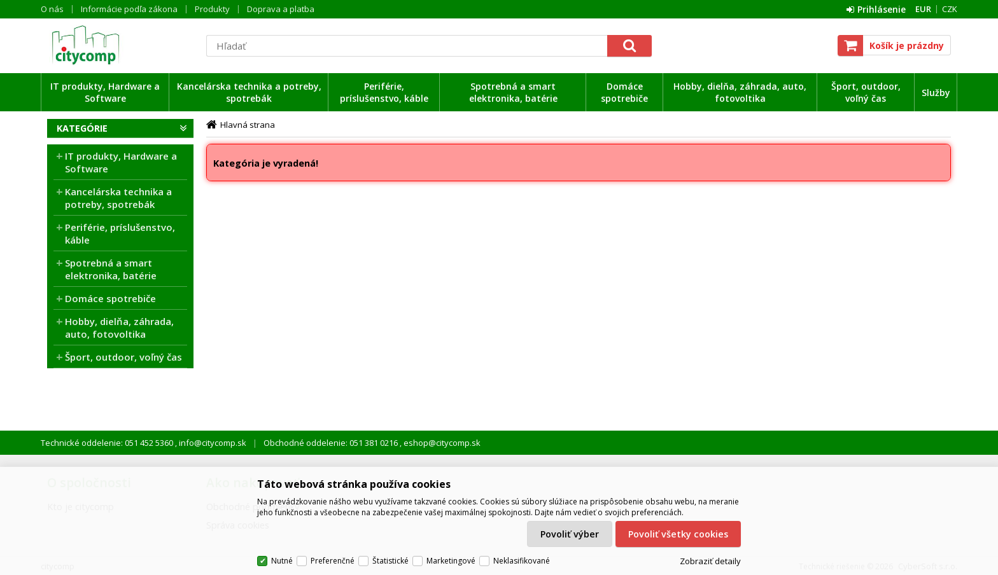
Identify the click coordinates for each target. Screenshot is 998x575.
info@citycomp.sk (211, 442)
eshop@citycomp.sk (441, 442)
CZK (949, 9)
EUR (923, 9)
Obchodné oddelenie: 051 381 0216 (332, 442)
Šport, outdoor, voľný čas (866, 92)
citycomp (120, 45)
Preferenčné (333, 560)
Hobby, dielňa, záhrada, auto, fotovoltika (739, 92)
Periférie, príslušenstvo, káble (384, 92)
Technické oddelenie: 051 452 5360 (108, 442)
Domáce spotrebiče (624, 92)
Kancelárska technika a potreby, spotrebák (249, 92)
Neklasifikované (521, 560)
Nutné (282, 560)
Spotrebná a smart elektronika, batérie (513, 92)
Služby (936, 93)
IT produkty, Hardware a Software (105, 92)
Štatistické (390, 560)
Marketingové (450, 560)
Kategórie (82, 128)
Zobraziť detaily (710, 561)
